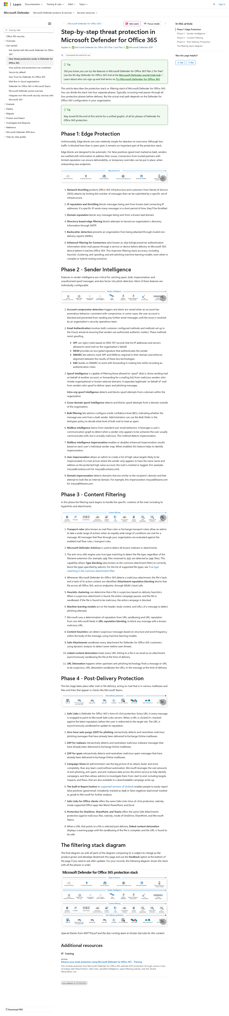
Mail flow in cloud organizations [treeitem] (24, 81)
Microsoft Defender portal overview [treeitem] (26, 90)
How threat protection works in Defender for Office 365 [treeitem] (31, 60)
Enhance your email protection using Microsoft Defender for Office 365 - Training (101, 961)
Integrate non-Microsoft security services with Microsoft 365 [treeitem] (31, 97)
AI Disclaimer (10, 1006)
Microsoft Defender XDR (141, 47)
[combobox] (29, 30)
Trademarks (130, 1006)
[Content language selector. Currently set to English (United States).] (18, 998)
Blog (43, 1006)
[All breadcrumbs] (64, 23)
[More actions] (165, 23)
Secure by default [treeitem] (17, 72)
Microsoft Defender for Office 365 (84, 23)
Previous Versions (28, 1006)
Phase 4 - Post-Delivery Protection (193, 41)
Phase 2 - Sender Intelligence (191, 33)
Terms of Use (115, 1006)
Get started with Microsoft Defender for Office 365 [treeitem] (31, 52)
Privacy (68, 1006)
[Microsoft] (6, 4)
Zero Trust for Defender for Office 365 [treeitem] (27, 76)
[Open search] (214, 4)
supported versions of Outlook (117, 786)
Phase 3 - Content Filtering (190, 37)
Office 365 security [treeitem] (15, 36)
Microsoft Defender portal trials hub (140, 75)
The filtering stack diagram (190, 45)
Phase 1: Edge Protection (189, 29)
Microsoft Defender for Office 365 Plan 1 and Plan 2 (100, 47)
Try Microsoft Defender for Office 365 (138, 79)
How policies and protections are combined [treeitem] (30, 67)
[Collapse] (50, 23)
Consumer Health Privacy (90, 1006)
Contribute (56, 1006)
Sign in (222, 4)
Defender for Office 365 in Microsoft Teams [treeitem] (30, 86)
